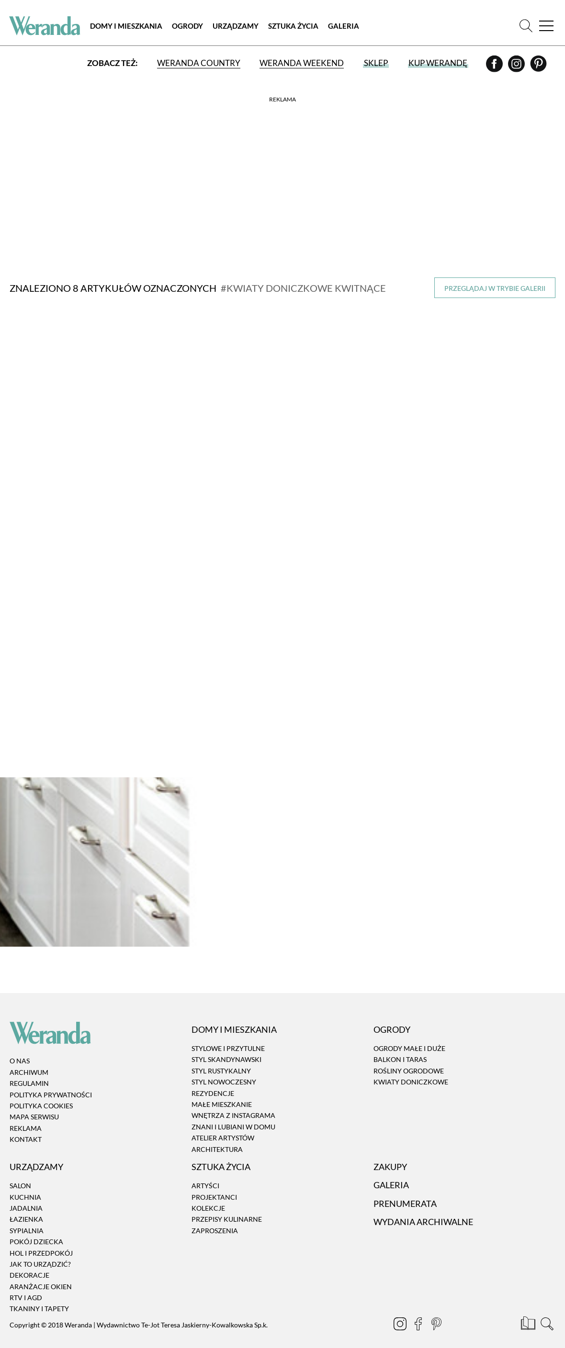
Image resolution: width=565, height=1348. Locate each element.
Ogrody (188, 26)
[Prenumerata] (529, 1313)
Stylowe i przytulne (228, 1036)
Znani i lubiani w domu (233, 1115)
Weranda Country (198, 63)
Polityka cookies (41, 1094)
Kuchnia (25, 1185)
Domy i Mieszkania (127, 26)
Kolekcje (208, 1196)
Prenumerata (405, 1191)
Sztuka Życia (294, 26)
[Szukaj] (525, 26)
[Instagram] (517, 67)
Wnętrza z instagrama (233, 1104)
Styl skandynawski (226, 1048)
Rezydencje (213, 1081)
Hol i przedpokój (41, 1241)
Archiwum (29, 1060)
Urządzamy (237, 26)
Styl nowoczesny (224, 1070)
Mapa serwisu (34, 1105)
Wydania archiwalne (423, 1209)
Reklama (26, 1116)
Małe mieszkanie (222, 1092)
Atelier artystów (223, 1126)
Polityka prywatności (51, 1083)
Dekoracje (29, 1264)
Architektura (217, 1137)
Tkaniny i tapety (39, 1297)
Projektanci (214, 1185)
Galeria (344, 26)
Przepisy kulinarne (227, 1208)
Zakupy (390, 1154)
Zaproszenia (215, 1219)
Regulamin (29, 1072)
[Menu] (545, 26)
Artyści (205, 1174)
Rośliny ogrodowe (408, 1059)
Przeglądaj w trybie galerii (494, 288)
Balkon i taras (400, 1048)
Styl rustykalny (221, 1059)
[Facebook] (495, 67)
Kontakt (26, 1127)
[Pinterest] (538, 67)
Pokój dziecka (36, 1230)
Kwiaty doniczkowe (410, 1070)
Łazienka (26, 1208)
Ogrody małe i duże (409, 1036)
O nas (20, 1049)
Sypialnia (27, 1219)
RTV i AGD (26, 1286)
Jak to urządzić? (40, 1252)
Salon (20, 1174)
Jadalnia (26, 1196)
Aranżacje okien (41, 1275)
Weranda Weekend (302, 63)
